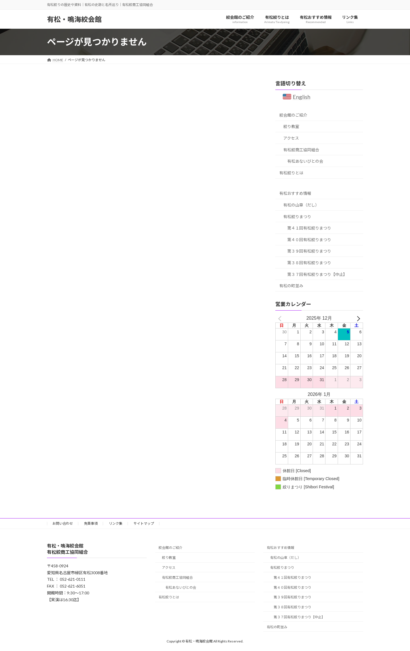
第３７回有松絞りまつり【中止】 (317, 274)
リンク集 (115, 523)
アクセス (291, 138)
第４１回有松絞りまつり (309, 228)
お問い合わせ (62, 523)
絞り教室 (291, 126)
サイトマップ (144, 523)
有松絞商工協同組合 (301, 149)
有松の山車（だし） (301, 204)
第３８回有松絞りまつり (309, 262)
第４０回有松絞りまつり (309, 239)
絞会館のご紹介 (293, 115)
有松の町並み (291, 285)
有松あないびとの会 (305, 161)
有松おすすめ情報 (295, 193)
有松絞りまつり (297, 216)
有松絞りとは (291, 172)
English (302, 97)
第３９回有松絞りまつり (309, 251)
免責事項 (91, 523)
